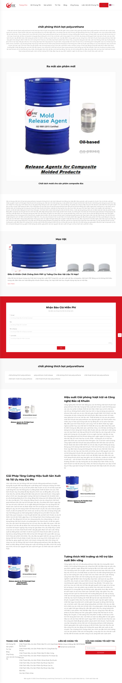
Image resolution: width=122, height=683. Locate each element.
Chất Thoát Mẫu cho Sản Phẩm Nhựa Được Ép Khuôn (38, 660)
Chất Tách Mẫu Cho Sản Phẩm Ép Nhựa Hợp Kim (36, 663)
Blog (65, 5)
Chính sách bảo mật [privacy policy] (92, 678)
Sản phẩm (48, 5)
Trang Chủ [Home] (23, 5)
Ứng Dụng (74, 5)
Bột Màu (22, 670)
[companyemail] (69, 647)
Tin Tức (57, 5)
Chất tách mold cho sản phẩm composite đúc (61, 183)
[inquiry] (120, 335)
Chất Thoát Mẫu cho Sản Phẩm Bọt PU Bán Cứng (36, 653)
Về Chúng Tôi (35, 5)
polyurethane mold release (43, 375)
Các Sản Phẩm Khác (26, 673)
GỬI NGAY (100, 652)
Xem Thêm (11, 284)
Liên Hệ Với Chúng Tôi (90, 5)
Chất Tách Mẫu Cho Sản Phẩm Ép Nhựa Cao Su (36, 665)
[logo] (10, 5)
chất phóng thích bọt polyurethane (68, 375)
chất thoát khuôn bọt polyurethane (96, 375)
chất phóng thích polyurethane (20, 375)
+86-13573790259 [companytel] (79, 644)
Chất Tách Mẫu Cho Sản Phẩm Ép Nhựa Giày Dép (36, 668)
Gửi (61, 348)
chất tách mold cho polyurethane (20, 379)
